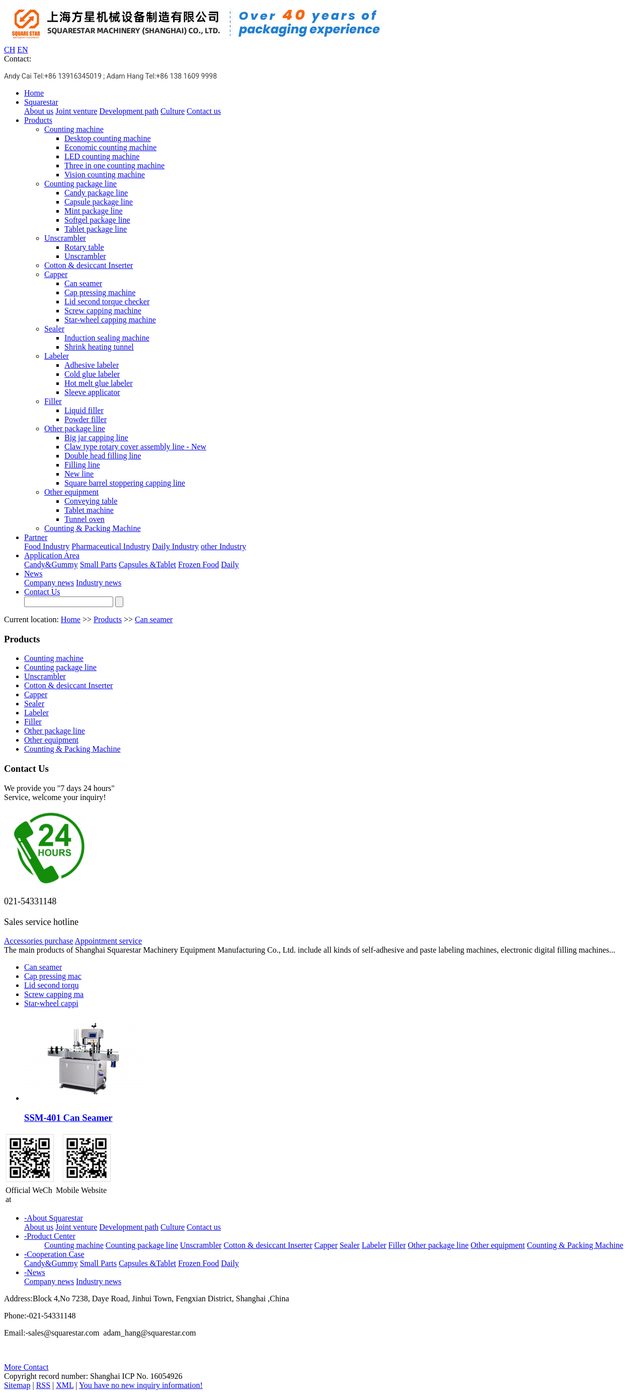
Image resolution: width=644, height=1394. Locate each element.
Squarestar (41, 102)
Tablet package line (95, 229)
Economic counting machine (110, 147)
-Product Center (49, 1236)
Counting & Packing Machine (92, 528)
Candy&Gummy (51, 564)
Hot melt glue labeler (98, 383)
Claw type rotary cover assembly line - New (135, 446)
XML (64, 1385)
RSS (43, 1385)
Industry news (98, 582)
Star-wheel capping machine (110, 319)
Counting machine (74, 129)
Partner (35, 537)
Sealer (54, 328)
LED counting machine (101, 156)
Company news (49, 582)
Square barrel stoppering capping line (124, 483)
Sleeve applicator (92, 392)
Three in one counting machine (114, 165)
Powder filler (85, 419)
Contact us (204, 111)
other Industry (223, 546)
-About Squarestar (53, 1218)
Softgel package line (97, 220)
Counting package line (80, 183)
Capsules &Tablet (147, 564)
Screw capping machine (102, 310)
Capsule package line (98, 201)
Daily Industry (175, 546)
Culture (172, 111)
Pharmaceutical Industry (110, 546)
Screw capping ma (54, 994)
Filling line (82, 464)
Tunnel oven (84, 519)
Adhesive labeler (91, 365)
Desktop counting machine (107, 138)
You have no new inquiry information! (141, 1385)
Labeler (56, 356)
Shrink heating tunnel (99, 347)
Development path (128, 111)
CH (9, 49)
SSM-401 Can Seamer (68, 1117)
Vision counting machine (104, 174)
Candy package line (96, 192)
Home (34, 93)
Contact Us (42, 591)
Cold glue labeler (92, 374)
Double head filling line (102, 455)
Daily (230, 564)
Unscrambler (65, 238)
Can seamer (83, 283)
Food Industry (46, 546)
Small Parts (98, 564)
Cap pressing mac (53, 976)
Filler (53, 401)
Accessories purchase (38, 941)
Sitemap (17, 1385)
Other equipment (71, 492)
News (33, 573)
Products (38, 120)
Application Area (51, 555)
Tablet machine (89, 510)
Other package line (74, 428)
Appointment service (108, 941)
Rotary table (84, 247)
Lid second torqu (51, 985)
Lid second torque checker (106, 301)
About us (38, 111)
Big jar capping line (96, 437)
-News (34, 1272)
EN (22, 49)
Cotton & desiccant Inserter (88, 265)
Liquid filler (84, 410)
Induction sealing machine (106, 338)
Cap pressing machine (99, 292)
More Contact (26, 1367)
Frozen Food (198, 564)
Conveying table (90, 501)
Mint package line (93, 211)
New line (79, 474)
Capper (55, 274)
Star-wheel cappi (51, 1003)
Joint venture (76, 111)
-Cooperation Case (54, 1254)
